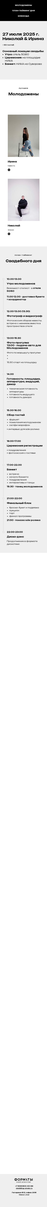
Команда (23, 16)
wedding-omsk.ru (24, 1188)
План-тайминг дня (23, 11)
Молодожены (23, 5)
